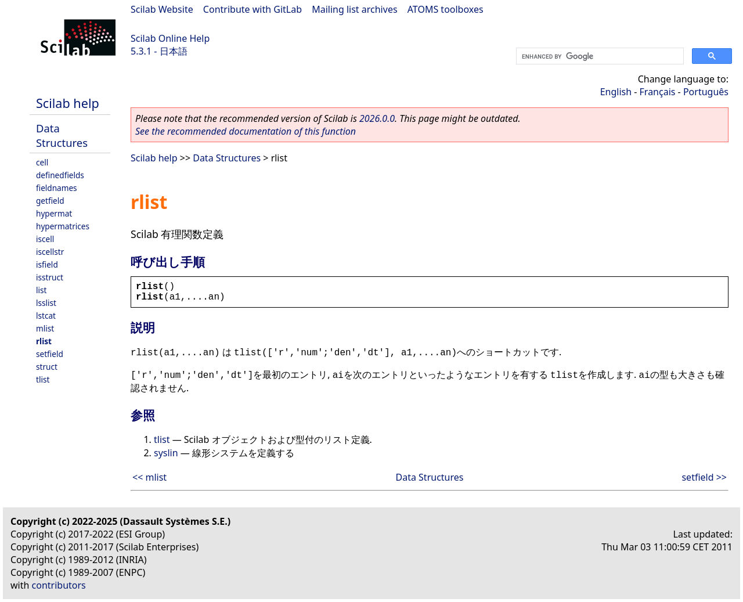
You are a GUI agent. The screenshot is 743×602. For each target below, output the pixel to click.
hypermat (54, 213)
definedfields (60, 175)
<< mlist (149, 477)
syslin (166, 452)
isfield (47, 264)
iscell (45, 238)
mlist (45, 328)
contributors (59, 585)
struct (46, 366)
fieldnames (56, 187)
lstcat (46, 315)
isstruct (49, 277)
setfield (49, 353)
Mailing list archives (354, 9)
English (616, 91)
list (41, 289)
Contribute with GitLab (252, 9)
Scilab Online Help (170, 38)
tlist (42, 379)
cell (42, 162)
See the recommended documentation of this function (245, 131)
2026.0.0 (377, 118)
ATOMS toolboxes (445, 9)
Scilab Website (162, 9)
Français (658, 91)
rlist (44, 341)
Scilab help (67, 103)
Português (705, 91)
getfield (50, 200)
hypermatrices (62, 226)
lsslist (46, 302)
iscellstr (50, 251)
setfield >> (704, 477)
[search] (599, 56)
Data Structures (62, 135)
